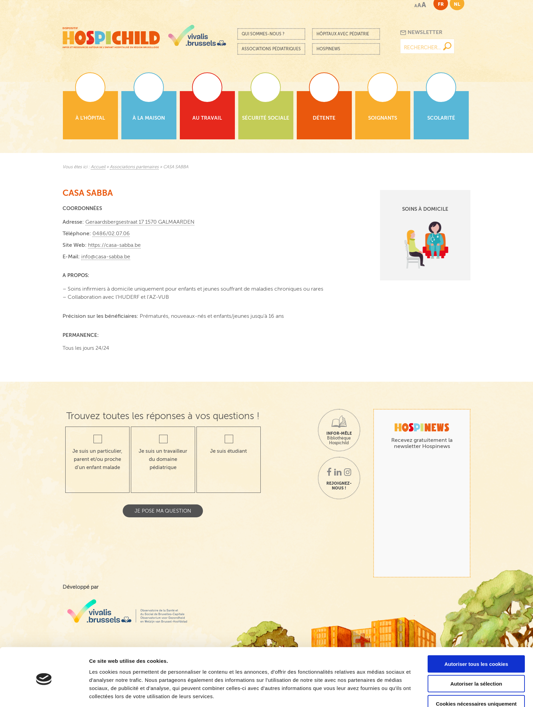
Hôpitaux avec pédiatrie (342, 34)
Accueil (98, 167)
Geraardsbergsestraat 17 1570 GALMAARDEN (139, 222)
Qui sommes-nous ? (263, 34)
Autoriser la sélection (476, 659)
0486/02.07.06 (111, 233)
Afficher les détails (374, 693)
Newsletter (421, 32)
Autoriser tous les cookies (476, 639)
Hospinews (328, 49)
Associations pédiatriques (271, 49)
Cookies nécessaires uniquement (476, 679)
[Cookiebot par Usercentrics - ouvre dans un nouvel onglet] (44, 694)
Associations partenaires (134, 167)
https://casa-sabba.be (114, 245)
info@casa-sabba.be (105, 257)
